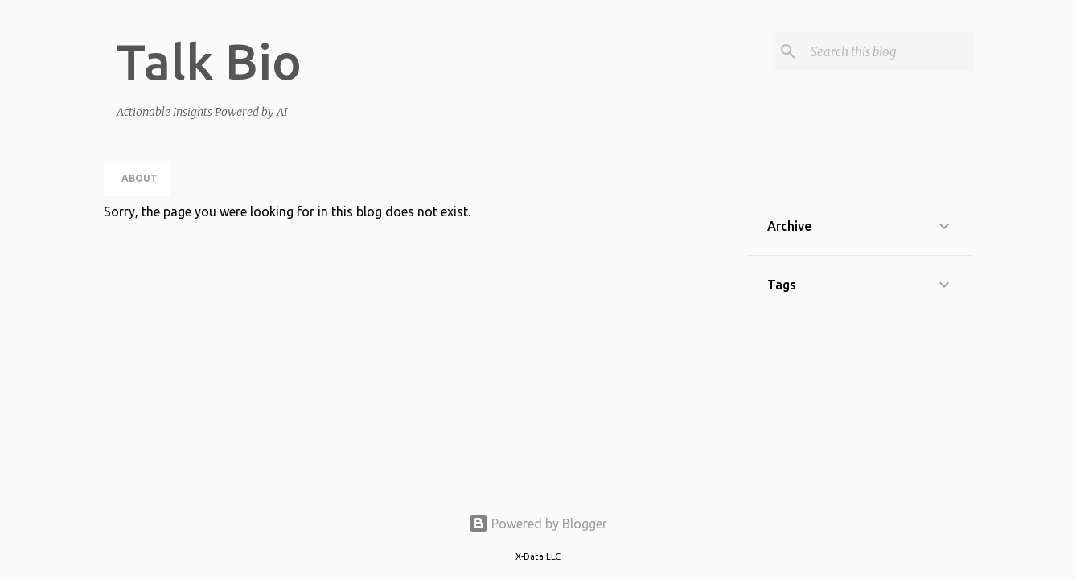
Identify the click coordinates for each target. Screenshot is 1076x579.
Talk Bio (209, 61)
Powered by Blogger (538, 523)
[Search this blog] (888, 51)
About (139, 178)
